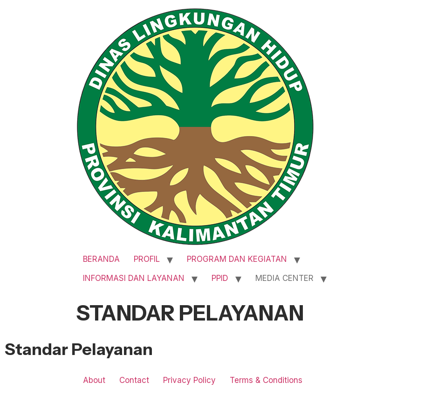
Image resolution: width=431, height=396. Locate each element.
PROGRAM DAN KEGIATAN (237, 259)
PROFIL (147, 259)
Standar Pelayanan (79, 349)
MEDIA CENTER (284, 278)
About (94, 380)
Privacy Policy (189, 380)
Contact (134, 380)
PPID (220, 278)
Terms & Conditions (266, 380)
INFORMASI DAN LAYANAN (134, 278)
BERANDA (101, 259)
